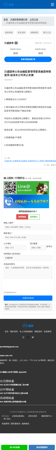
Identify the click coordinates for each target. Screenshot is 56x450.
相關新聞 (34, 32)
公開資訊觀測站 (18, 416)
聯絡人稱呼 (8, 223)
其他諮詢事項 (9, 264)
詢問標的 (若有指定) (12, 254)
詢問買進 (22, 216)
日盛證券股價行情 (18, 19)
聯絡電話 (7, 233)
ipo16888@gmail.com (9, 347)
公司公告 (34, 19)
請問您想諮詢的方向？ (28, 211)
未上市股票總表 (26, 332)
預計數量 (33, 244)
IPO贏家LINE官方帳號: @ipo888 (13, 372)
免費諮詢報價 (28, 298)
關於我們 (14, 332)
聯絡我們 (38, 332)
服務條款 (25, 424)
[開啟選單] (52, 4)
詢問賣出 (34, 216)
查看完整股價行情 (28, 59)
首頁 (6, 19)
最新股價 (9, 32)
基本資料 (21, 32)
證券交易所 (32, 416)
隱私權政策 (15, 424)
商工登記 (7, 419)
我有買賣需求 (42, 447)
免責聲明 (47, 332)
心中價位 (7, 244)
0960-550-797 (6, 356)
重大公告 (47, 32)
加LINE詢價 (15, 447)
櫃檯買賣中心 (46, 416)
